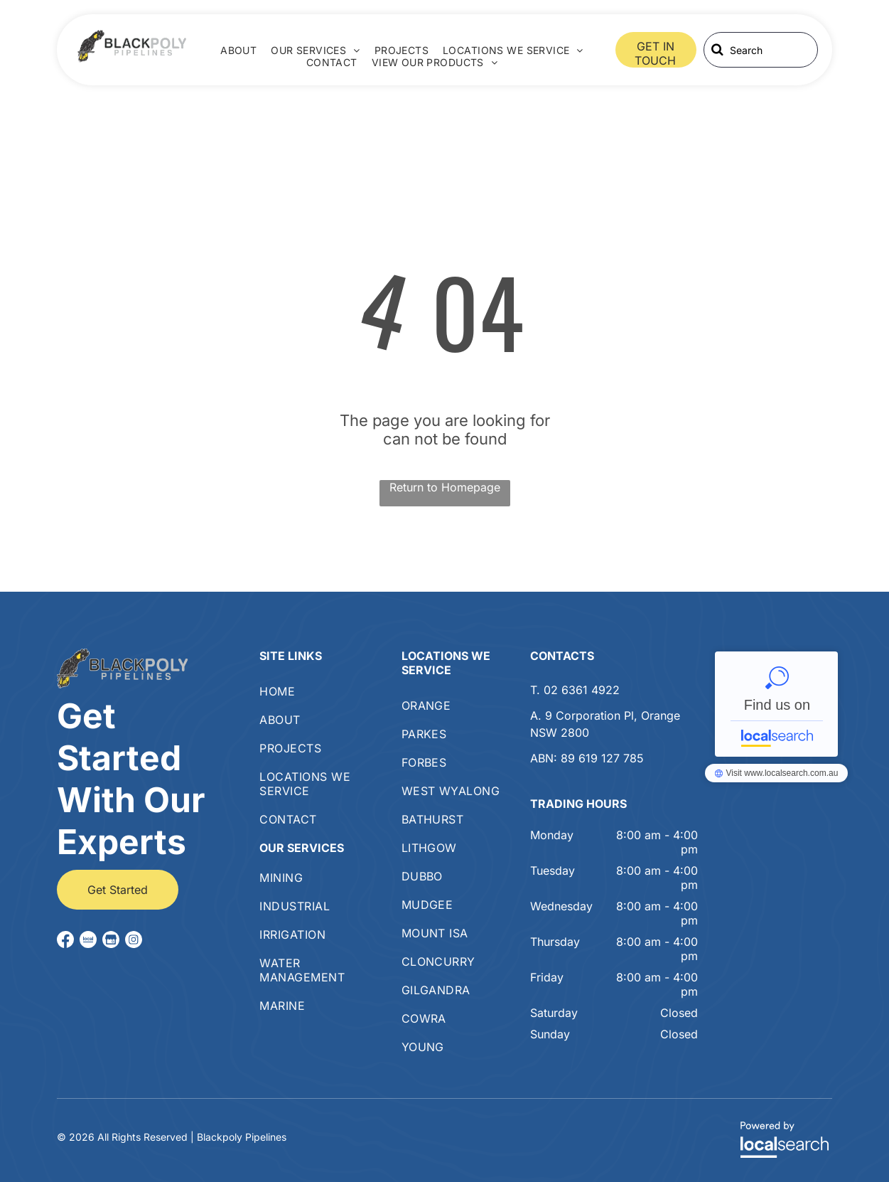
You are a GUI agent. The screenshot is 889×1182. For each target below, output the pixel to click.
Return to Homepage (444, 487)
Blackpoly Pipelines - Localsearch (776, 704)
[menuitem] (238, 50)
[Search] (761, 50)
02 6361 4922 (582, 690)
